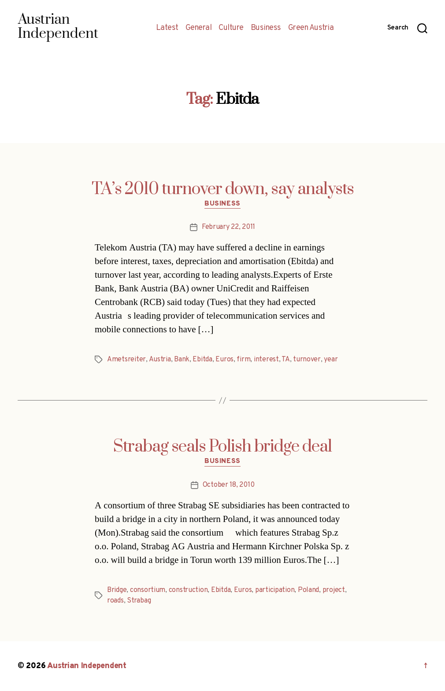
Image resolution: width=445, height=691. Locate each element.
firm (243, 359)
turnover (307, 359)
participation (275, 590)
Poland (308, 590)
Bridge (116, 590)
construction (188, 590)
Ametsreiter (126, 359)
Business (266, 28)
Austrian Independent (86, 666)
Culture (231, 28)
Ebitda (202, 359)
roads (115, 600)
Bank (181, 359)
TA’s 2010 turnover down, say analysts (223, 189)
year (330, 359)
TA (285, 359)
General (198, 28)
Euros (224, 359)
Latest (167, 28)
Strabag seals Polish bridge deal (222, 446)
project (334, 590)
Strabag (139, 600)
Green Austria (311, 28)
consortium (147, 590)
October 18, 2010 (229, 485)
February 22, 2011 (228, 227)
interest (266, 359)
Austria (160, 359)
